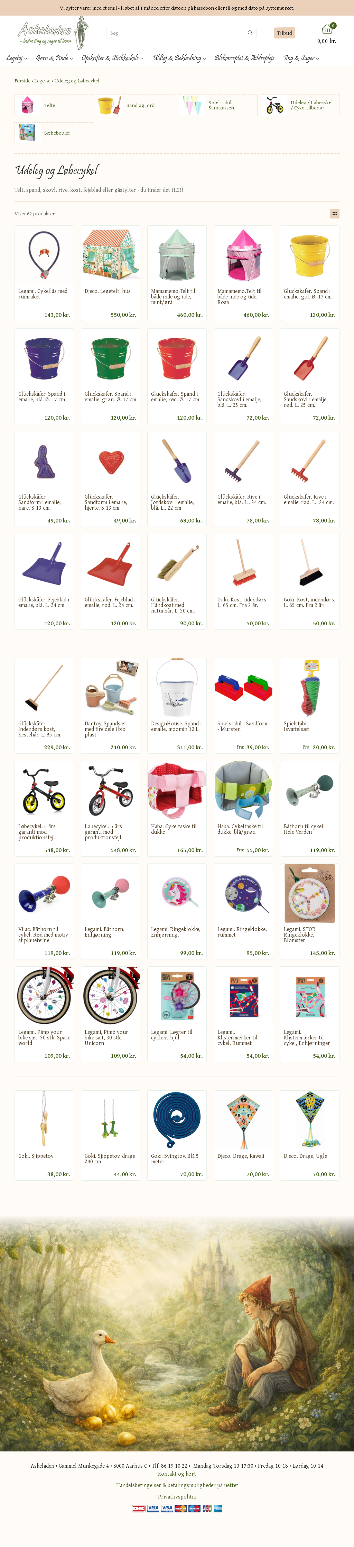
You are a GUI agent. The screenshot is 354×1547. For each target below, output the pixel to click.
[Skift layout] (334, 213)
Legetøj (42, 80)
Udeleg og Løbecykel (76, 80)
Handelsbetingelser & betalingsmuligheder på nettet (177, 1485)
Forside (22, 80)
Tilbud (284, 33)
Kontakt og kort (177, 1473)
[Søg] (175, 33)
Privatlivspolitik (177, 1496)
